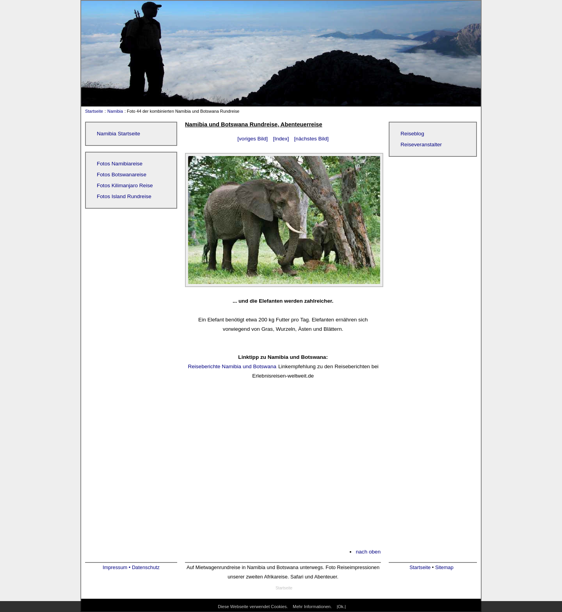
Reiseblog (412, 134)
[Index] (281, 139)
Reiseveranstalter (421, 144)
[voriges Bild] (252, 139)
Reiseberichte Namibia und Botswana (232, 366)
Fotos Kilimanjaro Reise (125, 185)
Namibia (115, 111)
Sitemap (444, 567)
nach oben (368, 552)
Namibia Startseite (118, 134)
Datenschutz (146, 567)
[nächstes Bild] (311, 139)
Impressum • (117, 567)
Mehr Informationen (312, 606)
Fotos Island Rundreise (124, 196)
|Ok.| (341, 606)
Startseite (92, 111)
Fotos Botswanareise (121, 174)
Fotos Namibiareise (119, 164)
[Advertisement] (283, 468)
